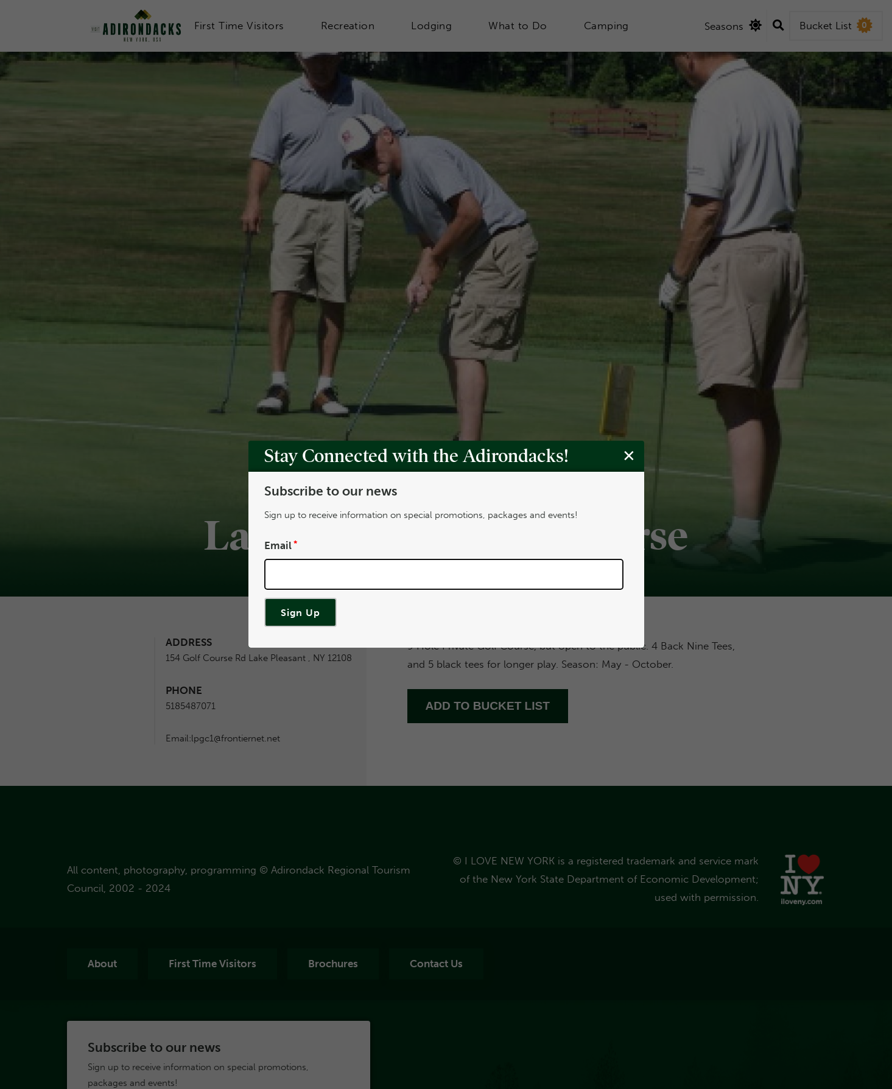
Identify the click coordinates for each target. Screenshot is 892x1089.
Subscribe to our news (330, 492)
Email (277, 545)
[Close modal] (628, 456)
